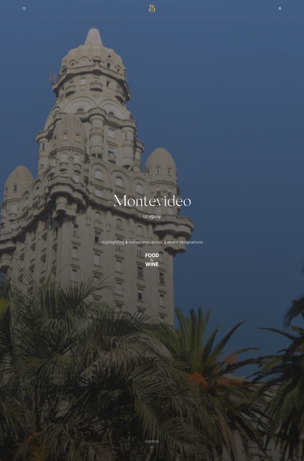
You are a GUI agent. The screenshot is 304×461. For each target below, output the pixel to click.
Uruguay (152, 216)
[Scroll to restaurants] (152, 441)
